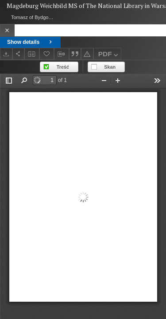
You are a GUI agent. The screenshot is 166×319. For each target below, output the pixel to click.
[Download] (6, 54)
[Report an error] (87, 54)
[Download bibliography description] (61, 54)
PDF (109, 55)
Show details (30, 42)
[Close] (7, 30)
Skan (110, 67)
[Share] (18, 54)
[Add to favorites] (46, 54)
